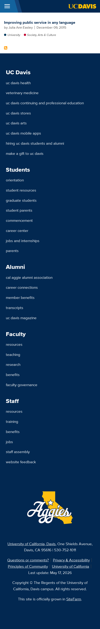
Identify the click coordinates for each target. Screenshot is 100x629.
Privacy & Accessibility (71, 560)
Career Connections (22, 287)
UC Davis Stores (18, 113)
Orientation (15, 180)
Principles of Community (28, 566)
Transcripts (14, 307)
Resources (14, 344)
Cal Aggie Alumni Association (29, 277)
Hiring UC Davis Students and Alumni (35, 143)
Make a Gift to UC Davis (24, 153)
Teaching (13, 354)
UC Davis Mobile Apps (23, 133)
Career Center (17, 230)
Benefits (13, 374)
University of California (70, 566)
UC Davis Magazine (21, 318)
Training (12, 421)
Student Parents (19, 210)
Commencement (19, 220)
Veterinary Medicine (22, 93)
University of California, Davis (31, 544)
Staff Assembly (18, 452)
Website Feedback (21, 462)
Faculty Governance (21, 385)
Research (13, 364)
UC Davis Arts (16, 123)
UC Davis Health (18, 83)
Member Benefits (20, 297)
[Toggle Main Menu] (7, 6)
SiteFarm (73, 599)
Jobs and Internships (22, 240)
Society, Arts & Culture (41, 35)
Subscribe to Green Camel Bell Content (5, 48)
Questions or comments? (28, 560)
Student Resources (21, 190)
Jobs (9, 442)
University (13, 35)
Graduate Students (21, 200)
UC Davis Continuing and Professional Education (45, 103)
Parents (12, 250)
